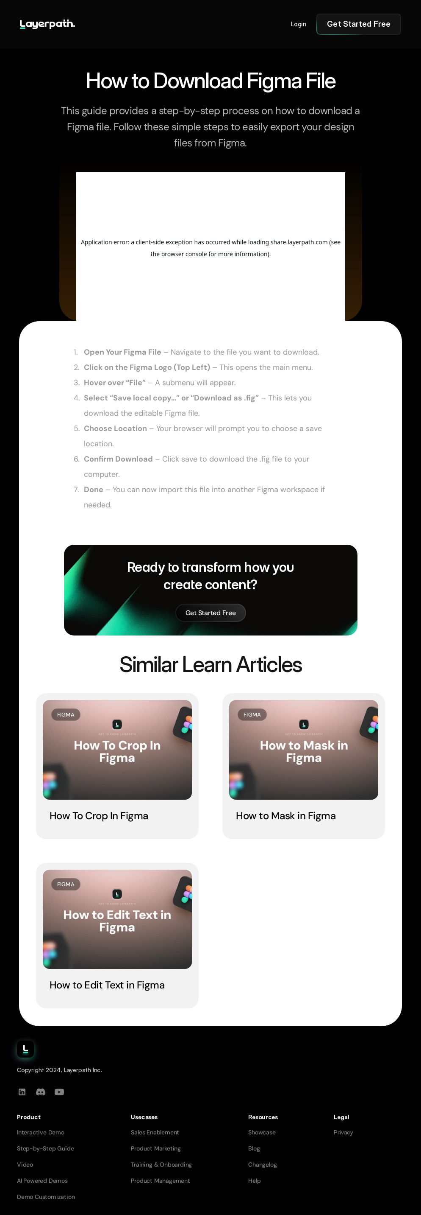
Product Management (160, 1180)
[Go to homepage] (47, 24)
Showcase (261, 1132)
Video (25, 1164)
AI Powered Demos (42, 1180)
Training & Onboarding (161, 1164)
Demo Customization (46, 1197)
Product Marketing (156, 1148)
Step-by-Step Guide (45, 1148)
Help (254, 1180)
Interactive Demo (40, 1132)
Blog (254, 1148)
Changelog (262, 1164)
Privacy (343, 1132)
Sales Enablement (155, 1132)
